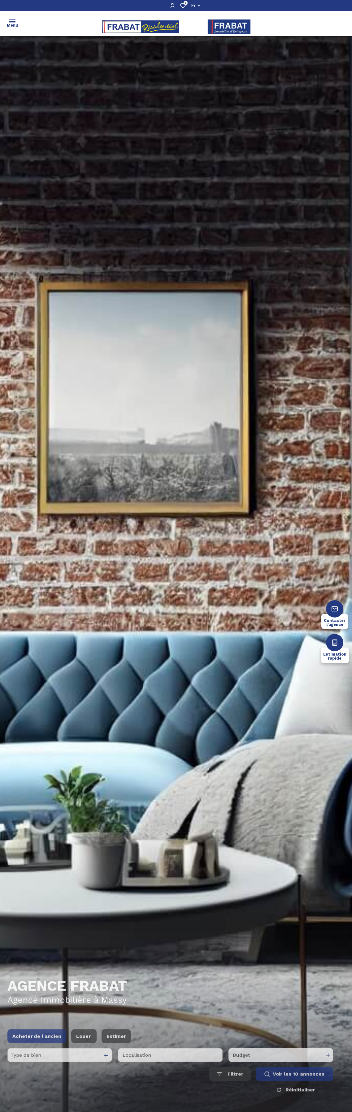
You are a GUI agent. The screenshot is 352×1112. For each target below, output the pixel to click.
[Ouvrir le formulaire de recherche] (230, 1081)
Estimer (116, 1043)
